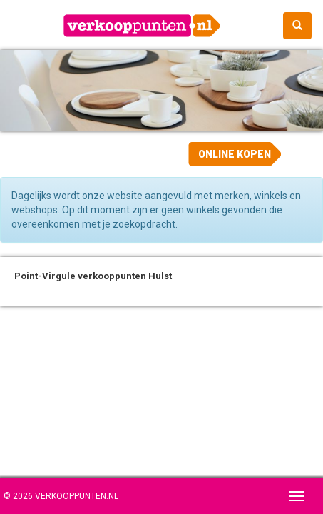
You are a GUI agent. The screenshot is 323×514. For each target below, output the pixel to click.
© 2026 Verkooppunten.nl (61, 496)
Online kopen (234, 154)
